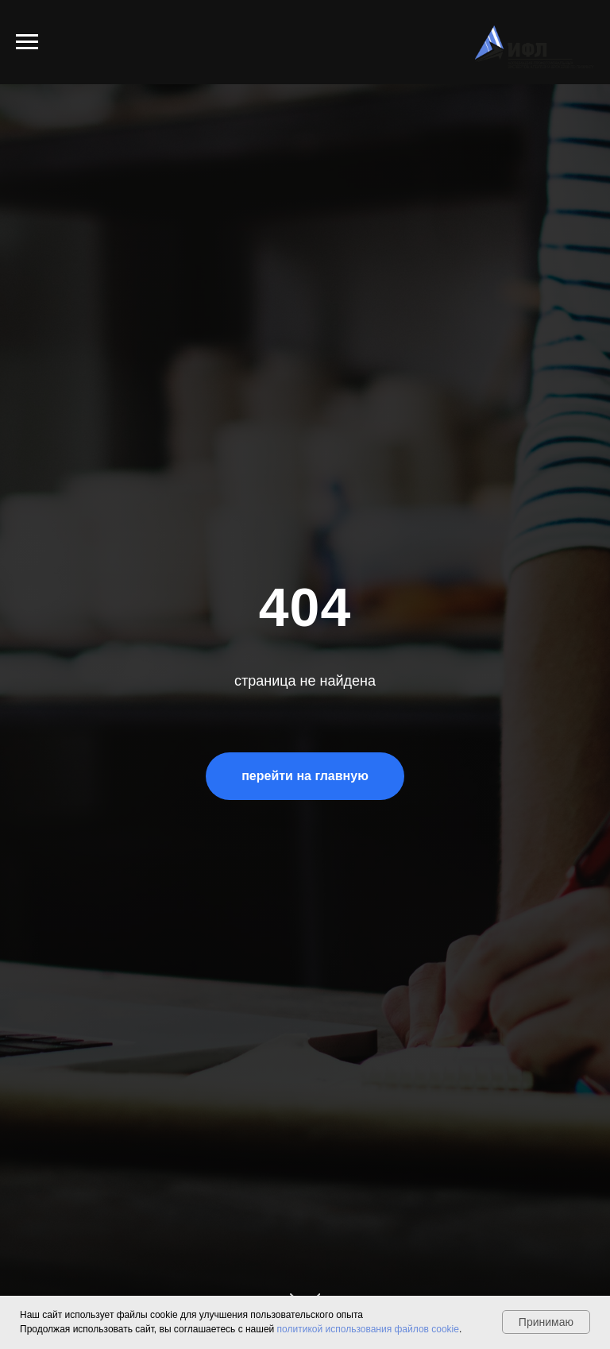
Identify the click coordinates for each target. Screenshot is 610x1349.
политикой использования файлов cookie (368, 1329)
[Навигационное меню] (27, 42)
